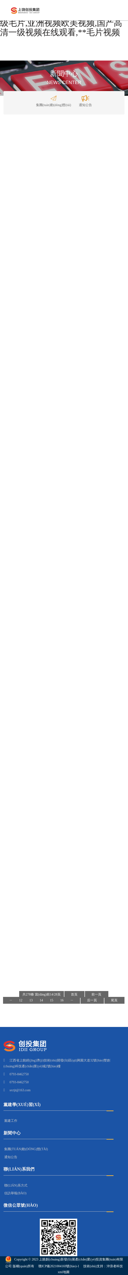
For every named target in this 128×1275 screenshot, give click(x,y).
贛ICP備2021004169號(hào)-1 (58, 1266)
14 (41, 1000)
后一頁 (92, 1000)
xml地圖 (63, 1272)
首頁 (74, 994)
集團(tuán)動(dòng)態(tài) (53, 100)
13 (31, 1000)
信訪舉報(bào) (15, 1193)
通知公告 (85, 100)
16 (62, 1000)
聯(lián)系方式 (15, 1185)
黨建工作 (10, 1120)
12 (20, 1000)
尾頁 (114, 1000)
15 (51, 1000)
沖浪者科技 (114, 1266)
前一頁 (96, 994)
